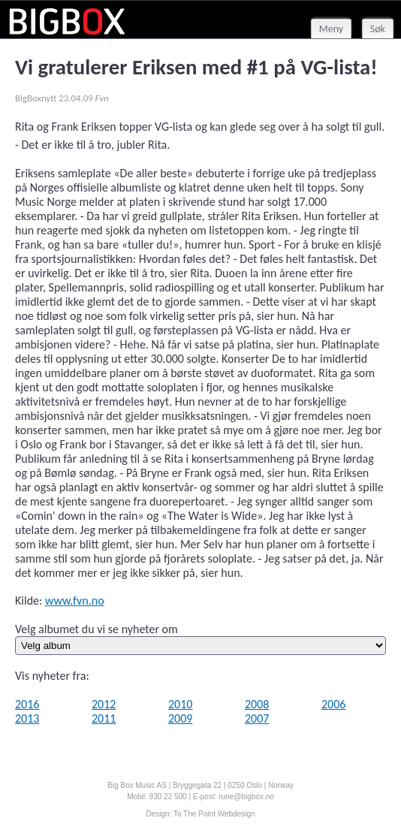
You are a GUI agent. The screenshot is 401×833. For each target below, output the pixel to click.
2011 (104, 718)
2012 (104, 704)
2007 (257, 718)
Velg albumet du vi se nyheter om (96, 629)
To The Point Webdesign (214, 814)
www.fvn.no (74, 600)
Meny (331, 29)
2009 (180, 718)
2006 (333, 704)
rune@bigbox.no (246, 796)
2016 (27, 704)
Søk (377, 29)
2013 (27, 718)
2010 (180, 704)
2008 (257, 704)
